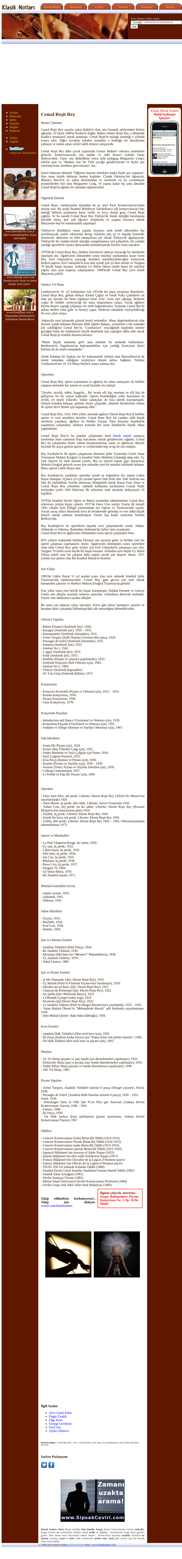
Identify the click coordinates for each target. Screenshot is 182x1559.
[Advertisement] (91, 74)
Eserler (98, 7)
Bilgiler (14, 127)
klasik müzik (122, 435)
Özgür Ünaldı (58, 1416)
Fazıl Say (55, 1427)
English (14, 141)
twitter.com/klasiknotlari (56, 1205)
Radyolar (15, 130)
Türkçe (14, 137)
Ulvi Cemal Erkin (60, 1413)
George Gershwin (60, 1423)
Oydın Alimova (59, 1431)
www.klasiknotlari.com (104, 1544)
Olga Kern (55, 1420)
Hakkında (146, 7)
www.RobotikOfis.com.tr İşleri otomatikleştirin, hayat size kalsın (20, 233)
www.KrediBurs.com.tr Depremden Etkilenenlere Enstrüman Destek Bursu (20, 314)
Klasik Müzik (51, 7)
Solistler (122, 7)
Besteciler (75, 7)
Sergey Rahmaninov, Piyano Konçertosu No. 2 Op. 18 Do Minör (119, 1200)
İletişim (170, 7)
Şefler (13, 119)
